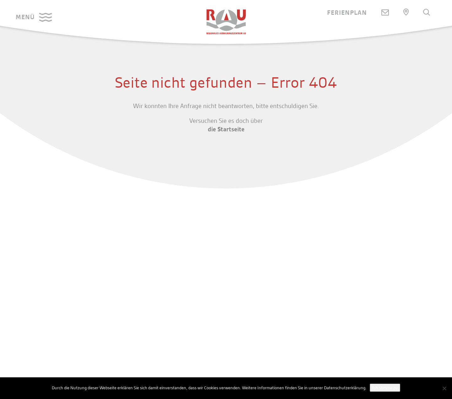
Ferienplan (347, 12)
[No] (444, 388)
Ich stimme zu (385, 388)
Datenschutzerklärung (344, 388)
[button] (34, 17)
